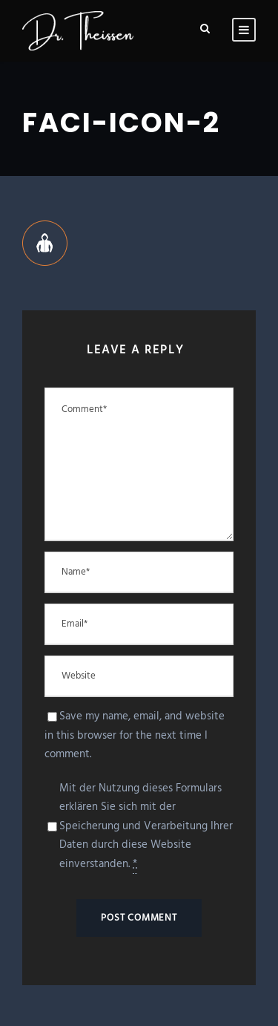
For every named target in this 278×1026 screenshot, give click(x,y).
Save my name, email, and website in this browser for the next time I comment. (134, 735)
